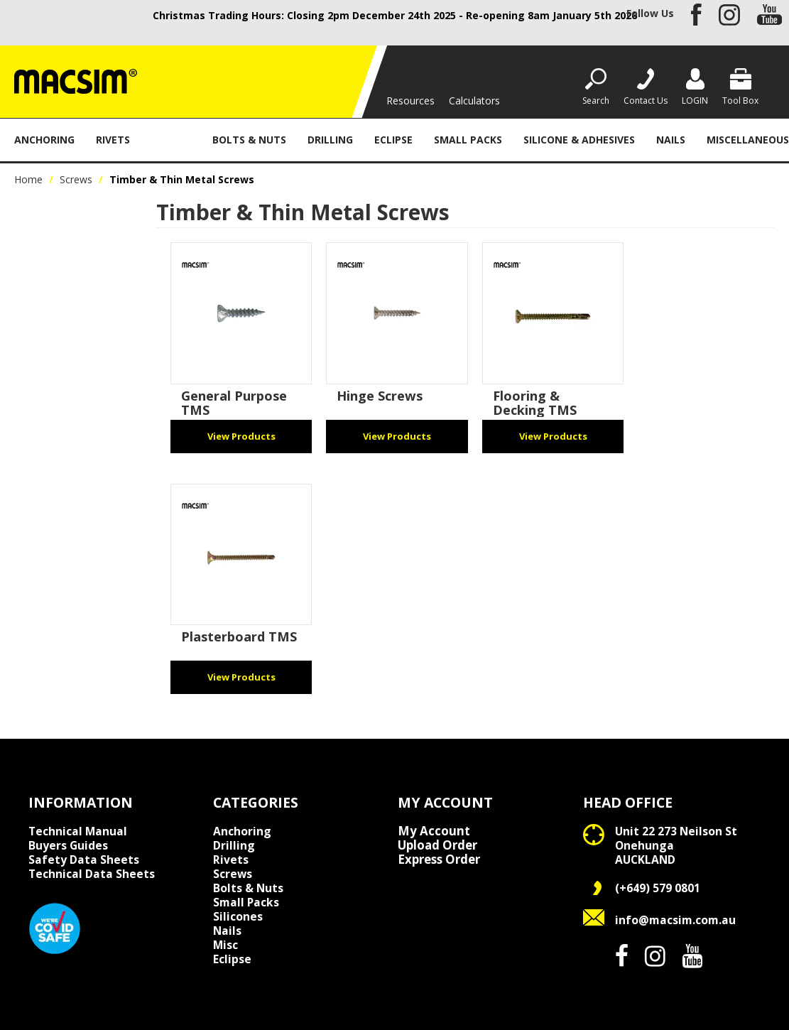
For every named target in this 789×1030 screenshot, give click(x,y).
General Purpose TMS (234, 402)
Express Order (439, 859)
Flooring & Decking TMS (535, 402)
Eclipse (393, 139)
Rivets (113, 139)
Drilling (330, 139)
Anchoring (44, 139)
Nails (670, 139)
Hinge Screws (380, 395)
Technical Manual (77, 831)
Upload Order (437, 845)
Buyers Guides (68, 845)
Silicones (238, 916)
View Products (241, 436)
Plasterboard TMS (239, 636)
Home (28, 179)
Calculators (474, 100)
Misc (225, 945)
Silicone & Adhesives (579, 139)
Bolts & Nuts (249, 139)
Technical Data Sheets (91, 874)
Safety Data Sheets (83, 859)
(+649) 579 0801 (657, 888)
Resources (410, 100)
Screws (171, 139)
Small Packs (468, 139)
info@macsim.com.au (675, 920)
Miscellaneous (748, 139)
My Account (434, 831)
